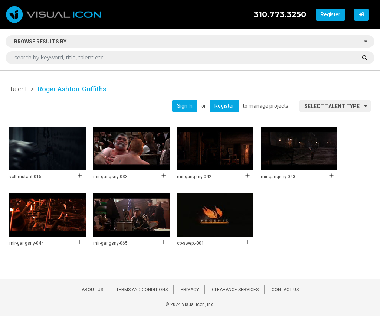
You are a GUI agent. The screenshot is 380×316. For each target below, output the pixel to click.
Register (330, 14)
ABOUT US (92, 289)
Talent (18, 89)
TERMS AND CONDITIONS (142, 289)
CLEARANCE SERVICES (235, 289)
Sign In (185, 106)
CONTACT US (285, 289)
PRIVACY (190, 289)
